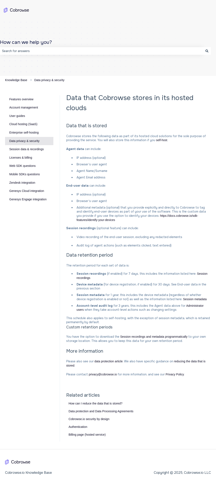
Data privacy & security (49, 80)
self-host (161, 140)
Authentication (78, 426)
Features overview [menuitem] (21, 99)
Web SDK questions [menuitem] (22, 165)
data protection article (108, 361)
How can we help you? (26, 42)
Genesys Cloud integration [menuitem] (26, 191)
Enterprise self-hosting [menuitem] (24, 132)
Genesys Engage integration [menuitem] (28, 199)
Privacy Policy (175, 374)
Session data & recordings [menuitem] (26, 149)
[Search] (207, 51)
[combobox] (101, 51)
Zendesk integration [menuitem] (22, 182)
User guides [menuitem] (17, 116)
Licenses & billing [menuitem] (20, 157)
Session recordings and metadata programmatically (154, 336)
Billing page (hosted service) (87, 434)
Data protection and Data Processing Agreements (101, 411)
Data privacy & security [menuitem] (24, 141)
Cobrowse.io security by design (89, 419)
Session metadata (195, 299)
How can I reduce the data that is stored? (95, 403)
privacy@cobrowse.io (103, 374)
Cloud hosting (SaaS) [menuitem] (23, 124)
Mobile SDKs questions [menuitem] (24, 174)
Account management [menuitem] (23, 107)
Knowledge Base (16, 80)
